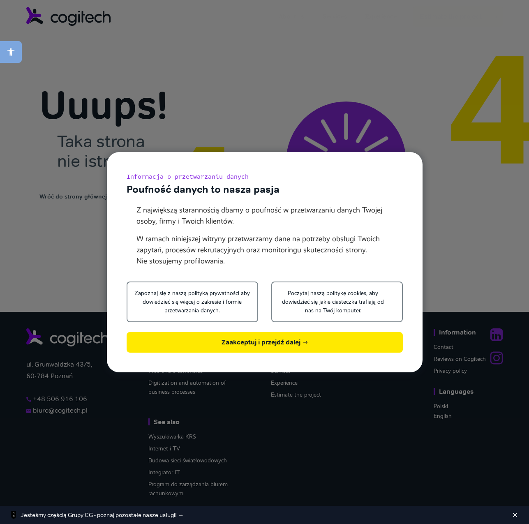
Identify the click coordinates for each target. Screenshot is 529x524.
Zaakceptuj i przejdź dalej (264, 342)
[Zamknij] (515, 515)
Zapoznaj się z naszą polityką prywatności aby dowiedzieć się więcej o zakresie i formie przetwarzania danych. (192, 302)
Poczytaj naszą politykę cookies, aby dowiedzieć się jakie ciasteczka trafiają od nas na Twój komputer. (333, 302)
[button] (11, 52)
